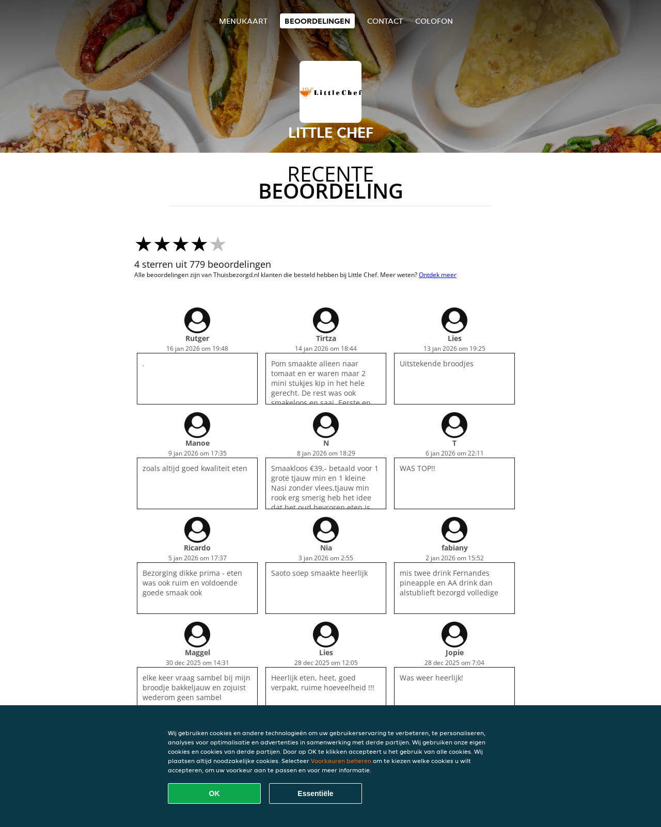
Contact (385, 20)
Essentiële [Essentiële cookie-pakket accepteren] (315, 793)
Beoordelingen (317, 20)
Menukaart (243, 20)
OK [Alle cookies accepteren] (214, 793)
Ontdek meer (438, 274)
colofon (434, 20)
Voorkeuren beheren (341, 761)
